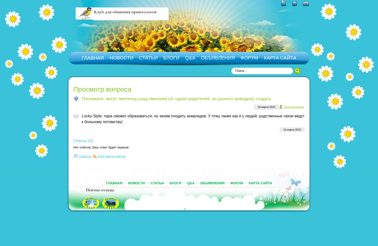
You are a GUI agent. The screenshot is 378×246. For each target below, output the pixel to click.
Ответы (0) (83, 140)
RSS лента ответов (112, 156)
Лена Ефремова (294, 107)
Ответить (85, 156)
